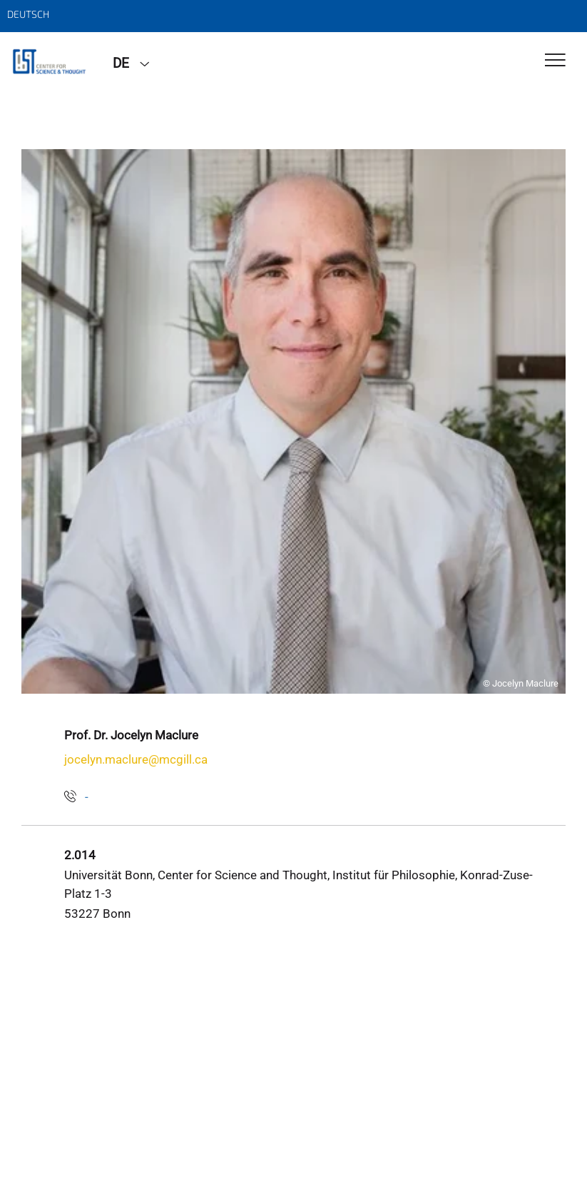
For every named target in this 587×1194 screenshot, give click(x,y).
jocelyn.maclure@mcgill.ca (136, 759)
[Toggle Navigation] (555, 61)
